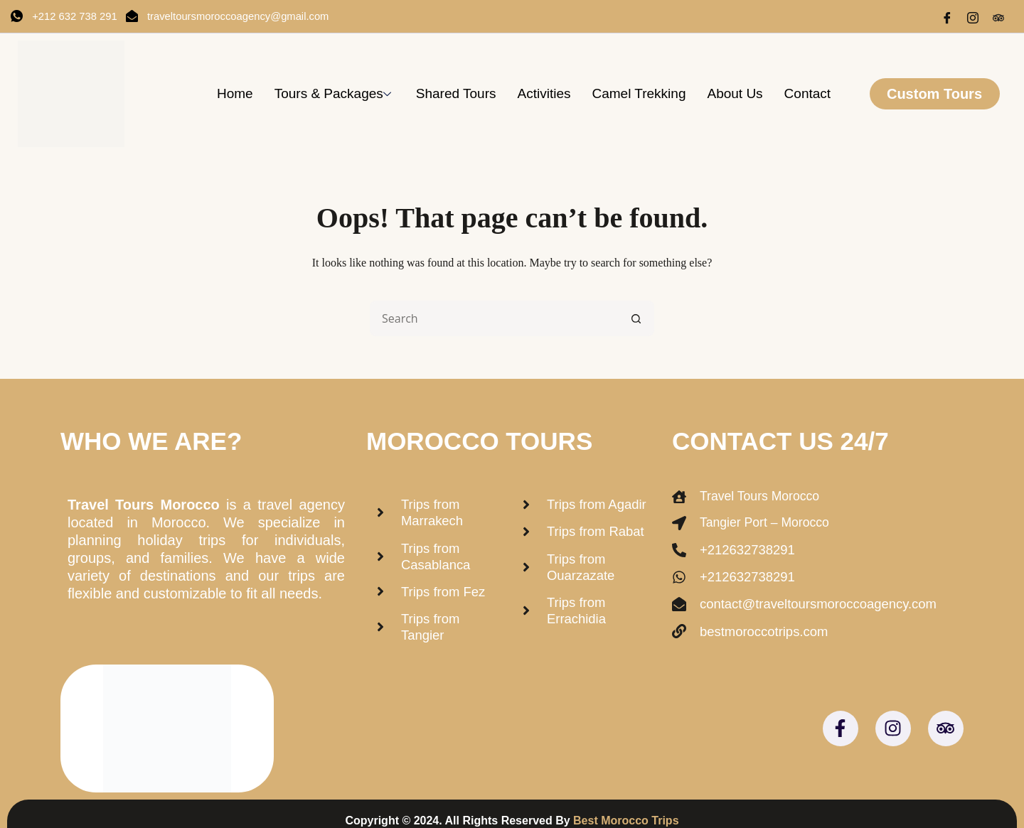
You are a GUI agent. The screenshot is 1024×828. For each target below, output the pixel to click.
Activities (543, 93)
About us (734, 93)
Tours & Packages (334, 93)
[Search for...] (494, 318)
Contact (807, 93)
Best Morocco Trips (625, 806)
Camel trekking (639, 93)
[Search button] (636, 318)
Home (235, 93)
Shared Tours (456, 93)
